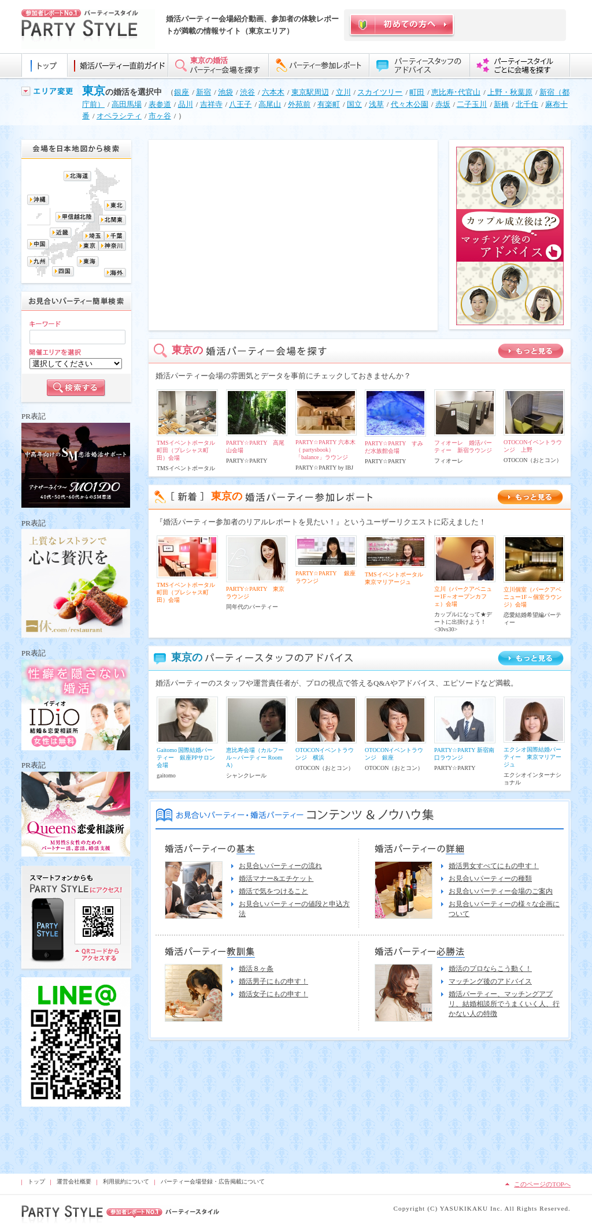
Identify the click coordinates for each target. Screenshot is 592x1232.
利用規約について (126, 1181)
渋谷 (247, 92)
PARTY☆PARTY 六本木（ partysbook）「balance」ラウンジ (325, 449)
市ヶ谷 (160, 115)
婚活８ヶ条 (256, 969)
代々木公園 (409, 104)
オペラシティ (119, 115)
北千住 (527, 104)
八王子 (240, 104)
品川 (185, 104)
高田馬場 (127, 104)
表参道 (160, 104)
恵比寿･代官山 (455, 92)
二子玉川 (472, 104)
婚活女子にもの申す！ (273, 994)
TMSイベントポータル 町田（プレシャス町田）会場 (189, 450)
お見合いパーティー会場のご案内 (501, 891)
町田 (416, 92)
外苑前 (299, 104)
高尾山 (269, 104)
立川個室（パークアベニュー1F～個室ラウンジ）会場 (533, 597)
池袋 (225, 92)
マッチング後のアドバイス (490, 981)
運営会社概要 (74, 1181)
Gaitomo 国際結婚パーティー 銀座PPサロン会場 (186, 757)
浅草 (376, 104)
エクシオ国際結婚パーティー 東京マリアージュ (532, 757)
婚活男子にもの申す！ (273, 981)
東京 (93, 90)
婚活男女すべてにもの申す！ (494, 866)
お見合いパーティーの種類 (490, 878)
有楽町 (328, 104)
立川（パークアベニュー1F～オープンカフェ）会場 (463, 596)
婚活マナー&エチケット (276, 878)
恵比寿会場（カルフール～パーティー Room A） (255, 757)
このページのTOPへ (542, 1184)
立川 (343, 92)
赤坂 (442, 104)
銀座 (181, 92)
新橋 (501, 104)
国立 (354, 104)
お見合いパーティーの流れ (280, 866)
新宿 (203, 92)
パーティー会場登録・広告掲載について (213, 1181)
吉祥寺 (211, 104)
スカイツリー (379, 92)
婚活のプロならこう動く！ (490, 969)
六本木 (273, 92)
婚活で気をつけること (273, 891)
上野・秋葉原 (509, 92)
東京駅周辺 (310, 92)
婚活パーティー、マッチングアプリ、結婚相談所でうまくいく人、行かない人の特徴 (504, 1004)
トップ (36, 1181)
